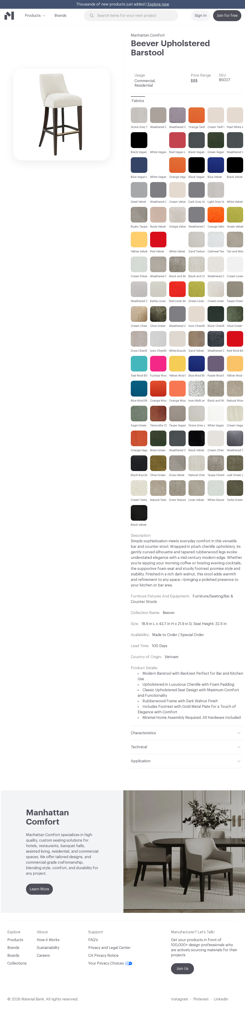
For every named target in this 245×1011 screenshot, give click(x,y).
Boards (13, 955)
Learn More (39, 889)
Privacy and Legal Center (109, 948)
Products (33, 15)
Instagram (179, 999)
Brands (60, 15)
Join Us (182, 969)
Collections (17, 963)
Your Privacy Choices (110, 963)
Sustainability (48, 948)
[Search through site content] (133, 15)
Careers (43, 955)
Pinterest (201, 999)
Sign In (201, 15)
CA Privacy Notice (103, 955)
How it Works (48, 940)
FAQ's (93, 940)
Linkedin (221, 999)
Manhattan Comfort (148, 35)
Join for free (227, 15)
